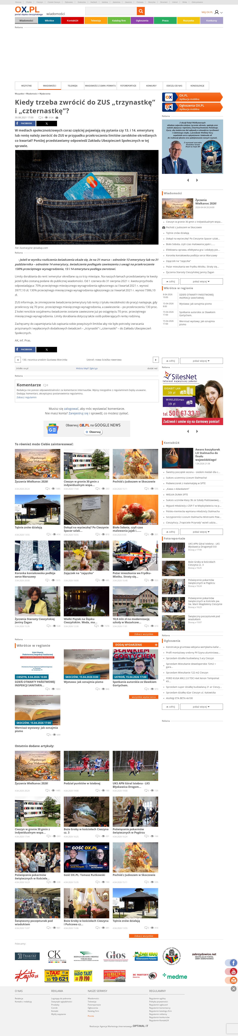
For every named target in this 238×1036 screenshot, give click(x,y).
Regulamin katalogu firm (160, 1011)
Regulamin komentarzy (159, 1007)
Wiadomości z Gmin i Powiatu (100, 85)
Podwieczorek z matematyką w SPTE (186, 483)
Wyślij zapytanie (58, 1014)
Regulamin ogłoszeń (158, 1004)
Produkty (55, 1004)
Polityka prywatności (158, 1001)
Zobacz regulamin (27, 397)
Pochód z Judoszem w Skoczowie (184, 227)
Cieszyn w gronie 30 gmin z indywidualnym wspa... (194, 221)
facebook (24, 123)
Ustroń (175, 2)
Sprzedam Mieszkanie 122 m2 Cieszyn (187, 672)
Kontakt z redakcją (23, 1001)
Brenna (18, 2)
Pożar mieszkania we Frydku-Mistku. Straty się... (192, 266)
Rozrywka (188, 20)
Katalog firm (119, 20)
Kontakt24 (72, 20)
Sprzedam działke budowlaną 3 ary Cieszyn (190, 658)
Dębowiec (69, 2)
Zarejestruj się (78, 413)
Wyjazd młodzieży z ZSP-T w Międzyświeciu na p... (193, 505)
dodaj (128, 645)
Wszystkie (26, 85)
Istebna (105, 2)
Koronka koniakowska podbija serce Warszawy (191, 255)
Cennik (54, 1007)
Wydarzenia (45, 93)
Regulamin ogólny (157, 998)
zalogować (71, 409)
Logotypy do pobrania (61, 998)
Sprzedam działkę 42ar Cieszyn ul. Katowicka (191, 692)
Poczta (91, 1016)
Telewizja (96, 20)
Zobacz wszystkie (143, 634)
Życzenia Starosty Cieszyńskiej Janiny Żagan (190, 272)
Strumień (163, 2)
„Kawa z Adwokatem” (177, 488)
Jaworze (128, 2)
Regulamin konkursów (159, 1017)
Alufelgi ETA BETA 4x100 (179, 698)
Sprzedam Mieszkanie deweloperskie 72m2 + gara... (191, 665)
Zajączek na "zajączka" (178, 261)
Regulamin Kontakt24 (159, 1020)
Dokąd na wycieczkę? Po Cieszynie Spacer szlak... (193, 238)
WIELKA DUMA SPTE (177, 494)
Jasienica (116, 2)
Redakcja (19, 998)
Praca (165, 20)
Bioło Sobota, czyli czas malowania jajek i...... (190, 244)
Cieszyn (40, 2)
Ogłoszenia (142, 20)
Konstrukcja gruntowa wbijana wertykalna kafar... (193, 647)
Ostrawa (140, 2)
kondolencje (197, 85)
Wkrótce (49, 20)
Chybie (29, 2)
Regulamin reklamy (158, 1014)
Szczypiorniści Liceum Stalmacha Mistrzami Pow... (193, 516)
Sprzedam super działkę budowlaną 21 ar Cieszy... (194, 686)
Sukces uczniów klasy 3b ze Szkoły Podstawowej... (193, 500)
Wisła (184, 2)
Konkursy (211, 20)
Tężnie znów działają (177, 232)
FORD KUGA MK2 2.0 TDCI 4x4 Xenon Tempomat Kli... (192, 680)
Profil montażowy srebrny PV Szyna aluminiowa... (193, 652)
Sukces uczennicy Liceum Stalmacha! (186, 477)
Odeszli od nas (174, 85)
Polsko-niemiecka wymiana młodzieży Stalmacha (193, 511)
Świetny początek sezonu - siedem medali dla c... (193, 472)
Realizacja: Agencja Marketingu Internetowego (119, 1026)
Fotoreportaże (128, 85)
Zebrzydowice (197, 2)
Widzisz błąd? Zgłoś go (87, 368)
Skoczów (151, 2)
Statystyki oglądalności (61, 1001)
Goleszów (82, 2)
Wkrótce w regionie (33, 646)
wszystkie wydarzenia (144, 697)
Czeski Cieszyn (54, 2)
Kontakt (54, 1011)
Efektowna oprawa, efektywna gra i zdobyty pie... (193, 249)
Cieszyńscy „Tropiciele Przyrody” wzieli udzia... (191, 522)
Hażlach (94, 2)
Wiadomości (26, 20)
